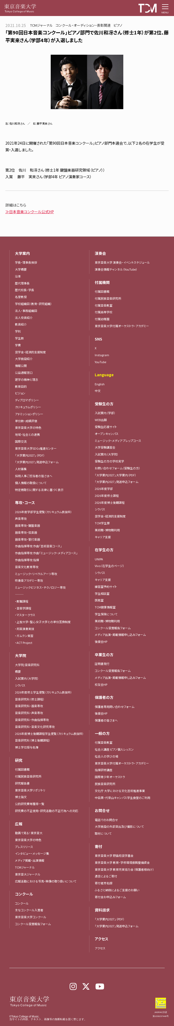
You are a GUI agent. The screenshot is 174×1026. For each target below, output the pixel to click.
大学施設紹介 (24, 358)
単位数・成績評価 (26, 421)
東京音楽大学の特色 (28, 427)
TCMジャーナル (25, 867)
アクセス (100, 948)
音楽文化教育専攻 (26, 567)
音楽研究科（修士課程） (30, 699)
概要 (18, 671)
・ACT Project (23, 642)
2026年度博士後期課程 (110, 502)
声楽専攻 (21, 518)
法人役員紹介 (24, 317)
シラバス (20, 685)
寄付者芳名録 (103, 883)
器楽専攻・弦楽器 (27, 532)
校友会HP (101, 684)
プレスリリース (24, 847)
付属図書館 (22, 769)
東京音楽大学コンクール (30, 917)
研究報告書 (22, 783)
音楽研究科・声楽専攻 (29, 713)
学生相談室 (102, 593)
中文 (98, 391)
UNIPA (99, 559)
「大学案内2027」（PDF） (30, 455)
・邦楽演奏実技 (24, 629)
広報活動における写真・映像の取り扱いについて (45, 881)
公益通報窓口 (24, 372)
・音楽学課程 (23, 608)
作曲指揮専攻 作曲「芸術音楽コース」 (38, 546)
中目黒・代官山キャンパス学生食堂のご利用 (122, 797)
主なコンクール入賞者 (29, 910)
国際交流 (21, 441)
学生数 (19, 338)
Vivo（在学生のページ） (109, 566)
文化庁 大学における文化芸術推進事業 (120, 791)
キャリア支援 (103, 537)
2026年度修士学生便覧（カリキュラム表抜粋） (43, 692)
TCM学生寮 (102, 523)
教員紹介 (21, 324)
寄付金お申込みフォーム (110, 897)
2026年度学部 (104, 488)
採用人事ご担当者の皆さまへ (33, 476)
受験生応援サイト (106, 427)
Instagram (102, 355)
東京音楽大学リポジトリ (30, 790)
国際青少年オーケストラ (110, 777)
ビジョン (20, 393)
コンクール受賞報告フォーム (33, 924)
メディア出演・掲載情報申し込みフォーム (120, 634)
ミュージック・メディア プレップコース (118, 440)
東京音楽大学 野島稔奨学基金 (114, 855)
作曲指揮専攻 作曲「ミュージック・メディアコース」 (46, 553)
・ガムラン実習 (24, 635)
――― (19, 594)
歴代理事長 (22, 283)
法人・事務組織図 (26, 310)
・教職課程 (21, 601)
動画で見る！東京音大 (28, 833)
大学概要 (21, 269)
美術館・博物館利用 (107, 530)
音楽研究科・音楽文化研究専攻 (35, 726)
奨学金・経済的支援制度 (30, 352)
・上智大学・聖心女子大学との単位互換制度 (43, 622)
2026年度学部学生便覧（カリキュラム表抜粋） (43, 512)
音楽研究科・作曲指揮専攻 (32, 720)
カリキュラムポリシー (28, 407)
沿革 (18, 276)
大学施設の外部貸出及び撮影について (119, 826)
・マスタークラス (25, 615)
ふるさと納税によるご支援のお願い (117, 890)
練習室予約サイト (106, 586)
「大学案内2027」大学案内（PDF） (115, 475)
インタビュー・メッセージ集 (33, 853)
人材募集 (21, 469)
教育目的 (21, 386)
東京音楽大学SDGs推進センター (36, 448)
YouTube (100, 362)
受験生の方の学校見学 (109, 461)
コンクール (22, 903)
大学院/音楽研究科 (27, 665)
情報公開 (21, 365)
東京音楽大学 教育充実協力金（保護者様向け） (124, 869)
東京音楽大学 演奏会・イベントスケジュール (122, 262)
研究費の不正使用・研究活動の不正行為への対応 (46, 811)
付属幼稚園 (102, 319)
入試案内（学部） (105, 413)
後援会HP (101, 641)
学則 (18, 331)
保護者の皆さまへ (106, 720)
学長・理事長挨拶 (26, 262)
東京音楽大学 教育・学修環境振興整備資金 (122, 862)
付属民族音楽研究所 (28, 776)
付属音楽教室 (103, 305)
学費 (18, 345)
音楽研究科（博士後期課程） (32, 740)
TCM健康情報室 (105, 607)
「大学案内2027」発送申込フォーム (36, 462)
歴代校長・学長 (24, 290)
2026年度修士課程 (107, 495)
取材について (103, 833)
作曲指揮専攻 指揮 (27, 560)
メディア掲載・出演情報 (29, 860)
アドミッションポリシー (29, 414)
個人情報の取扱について (30, 483)
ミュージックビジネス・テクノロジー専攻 (40, 587)
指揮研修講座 (103, 770)
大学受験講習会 (105, 447)
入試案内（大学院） (27, 678)
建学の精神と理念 (26, 379)
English (100, 384)
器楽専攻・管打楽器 (29, 539)
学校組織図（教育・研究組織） (33, 304)
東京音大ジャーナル (27, 874)
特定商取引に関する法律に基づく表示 (39, 490)
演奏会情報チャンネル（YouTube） (116, 269)
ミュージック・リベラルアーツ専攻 (36, 574)
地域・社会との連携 (27, 434)
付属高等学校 (103, 312)
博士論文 (21, 797)
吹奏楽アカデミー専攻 (29, 580)
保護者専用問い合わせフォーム (114, 706)
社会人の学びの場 (106, 756)
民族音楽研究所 (105, 784)
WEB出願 (101, 420)
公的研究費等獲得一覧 (29, 804)
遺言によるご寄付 (106, 876)
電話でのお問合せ (106, 820)
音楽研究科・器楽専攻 (29, 706)
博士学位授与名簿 (26, 747)
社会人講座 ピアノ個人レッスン (114, 749)
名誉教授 (21, 297)
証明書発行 (102, 663)
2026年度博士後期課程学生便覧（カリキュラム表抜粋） (49, 733)
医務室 (99, 600)
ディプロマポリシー (27, 400)
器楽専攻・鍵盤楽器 (29, 525)
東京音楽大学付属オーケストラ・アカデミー (122, 326)
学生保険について (106, 614)
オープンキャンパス (106, 433)
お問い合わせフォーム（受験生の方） (117, 468)
